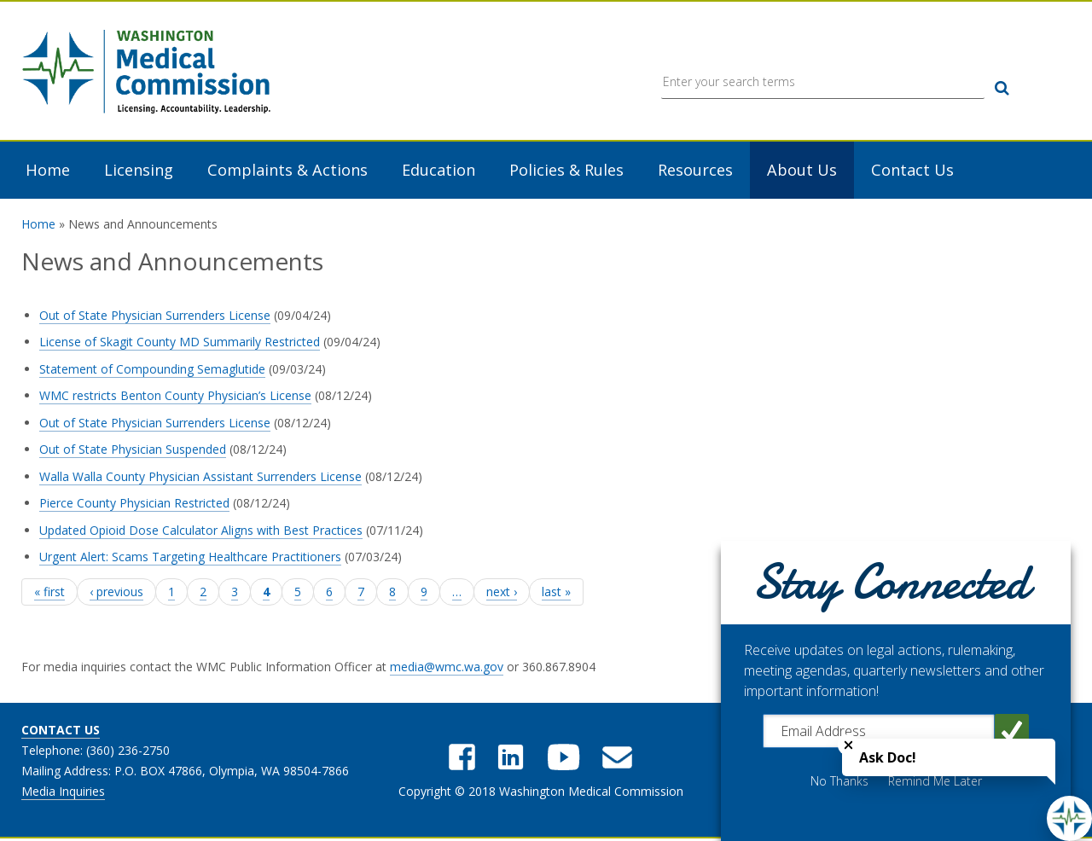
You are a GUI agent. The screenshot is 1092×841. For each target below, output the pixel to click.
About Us (802, 171)
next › (501, 592)
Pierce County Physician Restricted (134, 504)
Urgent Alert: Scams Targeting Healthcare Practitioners (190, 558)
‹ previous (116, 592)
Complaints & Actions (287, 171)
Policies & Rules (566, 171)
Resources (695, 171)
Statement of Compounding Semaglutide (152, 370)
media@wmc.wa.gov (446, 668)
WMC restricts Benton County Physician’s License (175, 397)
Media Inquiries (63, 793)
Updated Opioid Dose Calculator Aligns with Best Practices (201, 531)
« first (49, 592)
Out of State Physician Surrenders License (154, 316)
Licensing (138, 171)
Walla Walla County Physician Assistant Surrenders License (200, 477)
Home (48, 171)
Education (438, 171)
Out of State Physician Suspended (132, 451)
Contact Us (912, 171)
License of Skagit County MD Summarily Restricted (179, 343)
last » (556, 592)
